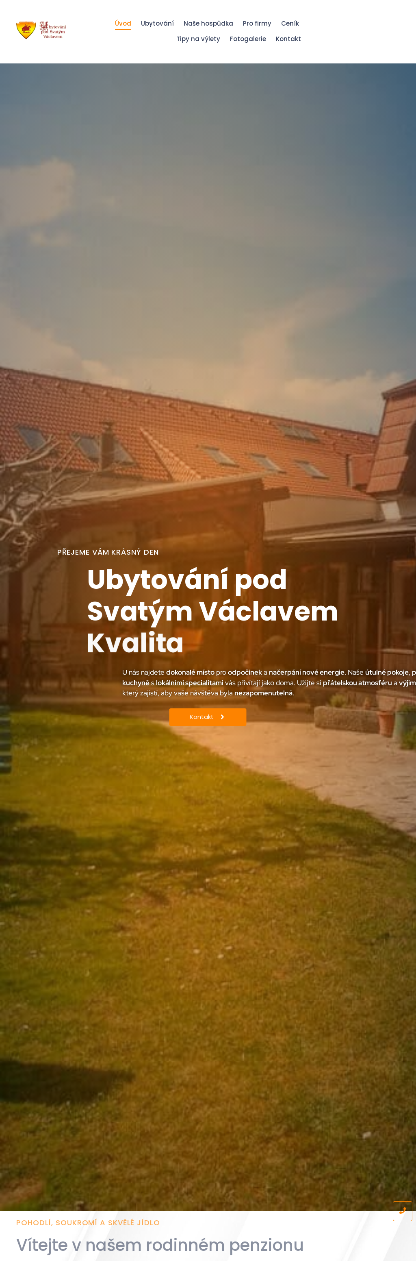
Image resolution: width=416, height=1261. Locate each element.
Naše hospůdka (208, 23)
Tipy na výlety (198, 39)
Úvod (123, 23)
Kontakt (288, 39)
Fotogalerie (248, 39)
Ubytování (157, 23)
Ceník (290, 23)
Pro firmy (257, 23)
